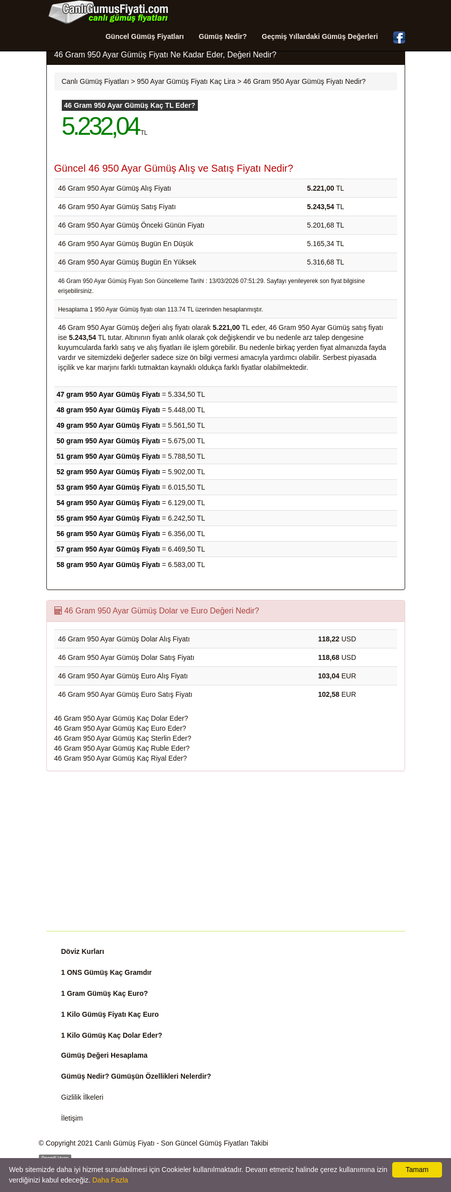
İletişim (72, 1118)
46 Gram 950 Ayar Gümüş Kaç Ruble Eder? (122, 748)
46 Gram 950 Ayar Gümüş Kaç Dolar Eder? (121, 718)
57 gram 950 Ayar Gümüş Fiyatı (108, 549)
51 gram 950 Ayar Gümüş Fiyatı (108, 456)
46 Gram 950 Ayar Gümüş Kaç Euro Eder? (120, 728)
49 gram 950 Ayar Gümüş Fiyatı (108, 425)
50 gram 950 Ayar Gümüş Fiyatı (108, 441)
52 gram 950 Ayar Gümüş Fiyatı (108, 472)
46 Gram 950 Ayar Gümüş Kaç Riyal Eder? (120, 758)
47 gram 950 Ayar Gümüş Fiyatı (108, 394)
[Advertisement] (225, 851)
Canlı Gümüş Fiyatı (125, 1143)
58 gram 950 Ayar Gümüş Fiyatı (108, 565)
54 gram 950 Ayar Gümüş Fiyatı (108, 503)
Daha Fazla (110, 1180)
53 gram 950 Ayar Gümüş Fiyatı (108, 487)
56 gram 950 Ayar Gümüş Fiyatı (108, 534)
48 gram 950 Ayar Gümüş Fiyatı (108, 410)
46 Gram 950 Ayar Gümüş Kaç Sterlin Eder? (122, 738)
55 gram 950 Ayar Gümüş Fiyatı (108, 518)
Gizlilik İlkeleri (82, 1097)
